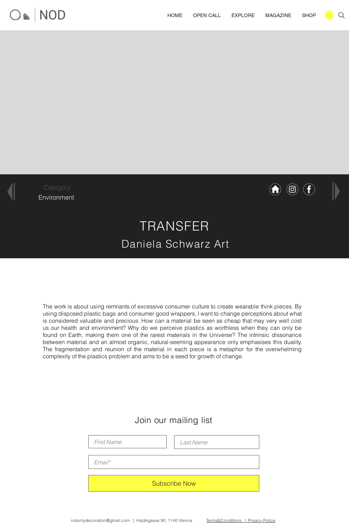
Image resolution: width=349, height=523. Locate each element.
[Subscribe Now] (173, 483)
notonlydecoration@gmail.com (100, 520)
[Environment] (56, 197)
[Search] (341, 15)
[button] (329, 15)
